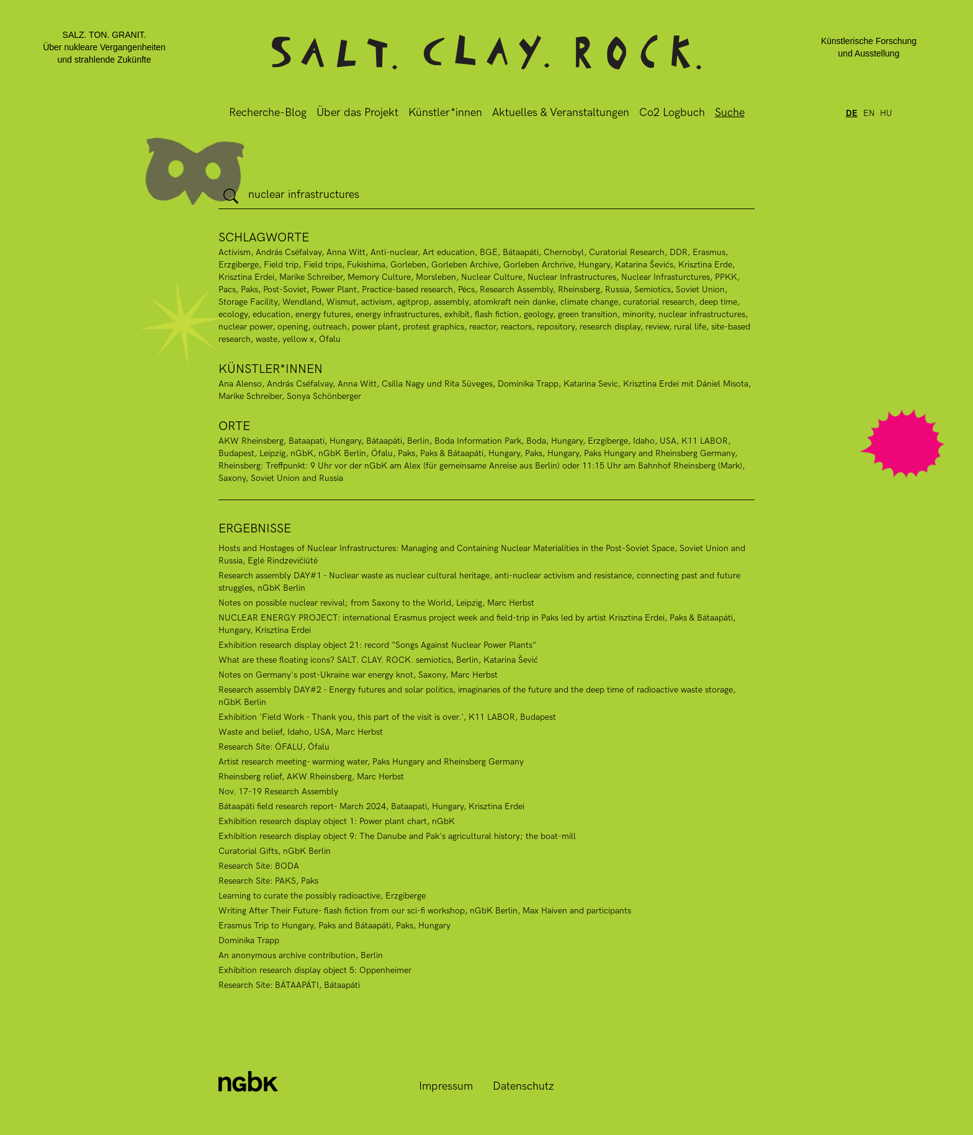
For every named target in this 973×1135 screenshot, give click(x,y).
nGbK (301, 453)
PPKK (726, 277)
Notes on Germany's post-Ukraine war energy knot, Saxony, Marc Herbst (358, 675)
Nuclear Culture (491, 277)
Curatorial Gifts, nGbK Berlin (274, 851)
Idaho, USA (654, 441)
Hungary (594, 264)
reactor (482, 326)
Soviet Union (700, 289)
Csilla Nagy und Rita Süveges (437, 384)
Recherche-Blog (268, 112)
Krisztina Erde (705, 264)
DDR (679, 252)
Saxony (232, 478)
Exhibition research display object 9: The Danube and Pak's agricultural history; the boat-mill (397, 836)
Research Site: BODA (258, 866)
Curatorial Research (627, 252)
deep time (718, 302)
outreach (330, 326)
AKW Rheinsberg (251, 441)
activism (376, 302)
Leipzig (272, 453)
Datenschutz (523, 1086)
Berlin (418, 441)
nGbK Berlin (342, 453)
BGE (489, 252)
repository (556, 326)
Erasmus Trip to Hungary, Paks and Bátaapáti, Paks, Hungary (334, 925)
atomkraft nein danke (514, 302)
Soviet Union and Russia (297, 478)
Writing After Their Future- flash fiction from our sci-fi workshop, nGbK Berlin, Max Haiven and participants (424, 910)
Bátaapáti (384, 441)
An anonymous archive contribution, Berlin (300, 955)
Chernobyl (564, 252)
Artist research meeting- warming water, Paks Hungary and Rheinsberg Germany (371, 761)
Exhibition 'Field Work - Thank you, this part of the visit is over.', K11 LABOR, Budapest (387, 717)
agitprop (413, 302)
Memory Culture (379, 277)
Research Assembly (516, 289)
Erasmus (709, 252)
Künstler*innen (445, 112)
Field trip (281, 264)
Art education (449, 252)
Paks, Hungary (552, 453)
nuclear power (245, 326)
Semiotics (652, 289)
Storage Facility (247, 302)
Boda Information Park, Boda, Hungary (508, 441)
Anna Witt (345, 252)
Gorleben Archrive (538, 264)
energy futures (323, 314)
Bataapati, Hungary (325, 441)
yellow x (298, 339)
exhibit (457, 314)
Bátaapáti (521, 252)
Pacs (227, 289)
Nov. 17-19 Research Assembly (278, 791)
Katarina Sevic (590, 384)
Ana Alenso (240, 384)
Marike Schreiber (311, 277)
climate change (589, 302)
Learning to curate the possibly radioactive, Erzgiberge (322, 896)
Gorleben (408, 264)
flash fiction (497, 314)
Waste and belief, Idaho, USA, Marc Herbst (300, 732)
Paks (249, 289)
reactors (516, 326)
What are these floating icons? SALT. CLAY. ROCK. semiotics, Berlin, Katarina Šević (378, 660)
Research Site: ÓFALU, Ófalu (274, 747)
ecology (233, 314)
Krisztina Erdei (246, 277)
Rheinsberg (579, 289)
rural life (690, 326)
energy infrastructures (397, 314)
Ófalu (382, 453)
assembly (451, 302)
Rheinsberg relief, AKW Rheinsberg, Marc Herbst (311, 776)
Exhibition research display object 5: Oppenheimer (314, 970)
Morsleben (436, 277)
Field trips (322, 264)
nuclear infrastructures (701, 314)
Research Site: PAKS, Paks (268, 881)
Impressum (446, 1086)
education (271, 314)
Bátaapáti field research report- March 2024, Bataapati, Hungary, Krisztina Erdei (371, 806)
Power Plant (334, 289)
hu (886, 113)
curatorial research (658, 302)
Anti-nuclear (394, 252)
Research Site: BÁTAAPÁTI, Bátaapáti (289, 985)
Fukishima (366, 264)
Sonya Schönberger (324, 396)
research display (610, 326)
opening (292, 326)
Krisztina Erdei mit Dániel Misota (685, 384)
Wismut (341, 302)
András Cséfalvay (288, 252)
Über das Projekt (357, 112)
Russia (617, 289)
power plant (375, 326)
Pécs (466, 289)
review (657, 326)
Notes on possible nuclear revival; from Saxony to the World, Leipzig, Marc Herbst (376, 603)
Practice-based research (407, 289)
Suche (730, 112)
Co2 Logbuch (672, 112)
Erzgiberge (238, 264)
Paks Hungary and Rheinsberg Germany (659, 453)
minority (637, 314)
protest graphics (433, 326)
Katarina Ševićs (644, 264)
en (869, 113)
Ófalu (330, 339)
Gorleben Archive (464, 264)
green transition (587, 314)
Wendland (301, 302)
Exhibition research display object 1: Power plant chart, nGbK (336, 821)
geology (538, 314)
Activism (234, 252)
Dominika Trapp (528, 384)
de (852, 113)
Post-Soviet (285, 289)
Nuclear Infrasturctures (665, 277)
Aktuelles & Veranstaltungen (560, 112)
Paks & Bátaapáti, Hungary (470, 453)
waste (266, 339)
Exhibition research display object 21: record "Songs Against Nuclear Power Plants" (377, 645)
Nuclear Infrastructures (571, 277)
